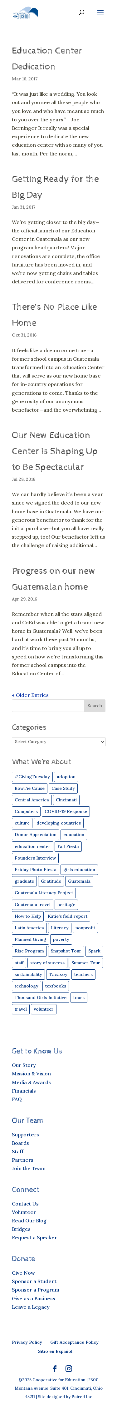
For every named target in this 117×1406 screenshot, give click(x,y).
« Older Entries (30, 695)
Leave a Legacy (31, 1307)
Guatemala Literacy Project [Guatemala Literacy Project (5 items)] (44, 893)
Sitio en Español (55, 1351)
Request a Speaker (34, 1237)
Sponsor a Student (34, 1281)
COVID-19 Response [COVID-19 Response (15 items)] (66, 811)
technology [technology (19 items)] (26, 986)
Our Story (24, 1065)
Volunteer (24, 1212)
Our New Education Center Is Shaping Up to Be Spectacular (55, 451)
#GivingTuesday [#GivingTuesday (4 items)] (32, 776)
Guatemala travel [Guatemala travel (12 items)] (33, 904)
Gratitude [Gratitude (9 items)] (51, 881)
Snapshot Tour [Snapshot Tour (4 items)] (66, 951)
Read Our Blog (29, 1220)
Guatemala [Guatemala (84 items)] (79, 881)
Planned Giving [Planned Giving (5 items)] (30, 939)
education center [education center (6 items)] (33, 846)
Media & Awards (31, 1082)
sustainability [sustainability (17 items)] (28, 974)
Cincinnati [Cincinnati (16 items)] (66, 800)
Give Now (23, 1273)
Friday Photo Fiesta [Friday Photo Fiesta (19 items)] (35, 869)
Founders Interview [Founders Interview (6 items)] (35, 858)
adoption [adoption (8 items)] (66, 776)
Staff (17, 1151)
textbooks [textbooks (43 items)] (55, 986)
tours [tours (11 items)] (79, 997)
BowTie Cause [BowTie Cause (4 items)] (30, 788)
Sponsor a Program (35, 1290)
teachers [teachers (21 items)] (83, 974)
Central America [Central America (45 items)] (32, 800)
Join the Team (29, 1168)
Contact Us (25, 1203)
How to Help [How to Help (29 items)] (28, 916)
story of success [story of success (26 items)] (47, 963)
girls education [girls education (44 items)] (79, 869)
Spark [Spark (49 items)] (94, 951)
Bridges (21, 1229)
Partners (22, 1160)
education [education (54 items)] (73, 834)
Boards (20, 1143)
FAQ (17, 1099)
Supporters (25, 1134)
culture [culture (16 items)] (22, 823)
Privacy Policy (27, 1342)
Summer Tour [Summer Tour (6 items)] (85, 963)
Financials (24, 1091)
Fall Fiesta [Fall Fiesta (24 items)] (68, 846)
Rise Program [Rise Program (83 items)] (29, 951)
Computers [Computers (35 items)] (26, 811)
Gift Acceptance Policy (74, 1342)
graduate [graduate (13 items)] (24, 881)
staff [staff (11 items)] (19, 963)
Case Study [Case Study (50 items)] (63, 788)
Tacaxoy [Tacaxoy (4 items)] (58, 974)
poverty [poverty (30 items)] (61, 939)
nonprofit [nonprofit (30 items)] (85, 928)
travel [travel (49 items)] (21, 1009)
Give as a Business (33, 1298)
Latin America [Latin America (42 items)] (29, 928)
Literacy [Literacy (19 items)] (60, 928)
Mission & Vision (31, 1073)
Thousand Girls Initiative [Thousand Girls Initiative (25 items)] (40, 997)
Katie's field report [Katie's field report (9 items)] (67, 916)
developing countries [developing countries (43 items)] (59, 823)
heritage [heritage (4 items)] (66, 904)
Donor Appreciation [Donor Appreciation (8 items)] (35, 834)
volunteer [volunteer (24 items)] (44, 1009)
